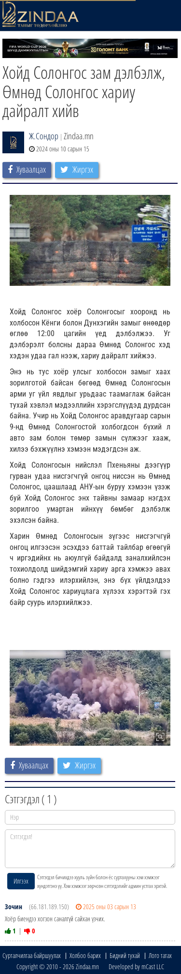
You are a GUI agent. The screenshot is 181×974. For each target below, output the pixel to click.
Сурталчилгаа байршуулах (31, 955)
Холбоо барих (85, 955)
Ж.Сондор (43, 136)
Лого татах (160, 955)
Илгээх (21, 880)
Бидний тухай (125, 955)
